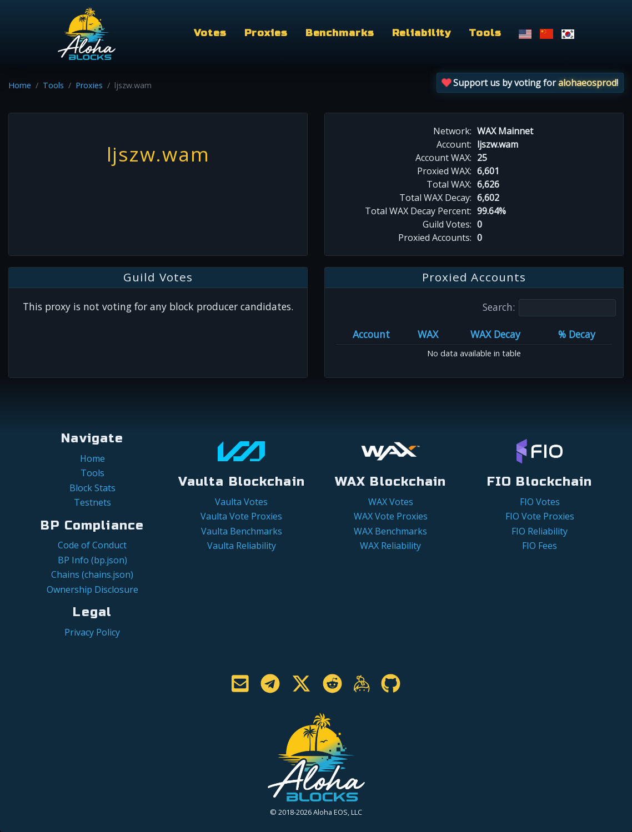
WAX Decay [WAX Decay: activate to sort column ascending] (495, 334)
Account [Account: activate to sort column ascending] (371, 334)
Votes (210, 33)
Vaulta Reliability (241, 545)
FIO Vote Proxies (539, 516)
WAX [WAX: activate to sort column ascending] (428, 334)
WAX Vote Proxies (391, 516)
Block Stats (92, 488)
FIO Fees (539, 545)
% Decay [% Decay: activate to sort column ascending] (576, 334)
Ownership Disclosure (92, 589)
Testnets (92, 502)
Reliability (422, 33)
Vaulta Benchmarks (241, 531)
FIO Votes (540, 502)
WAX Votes (390, 502)
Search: (549, 307)
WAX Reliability (390, 545)
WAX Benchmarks (390, 531)
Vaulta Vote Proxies (241, 516)
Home (19, 85)
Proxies (266, 33)
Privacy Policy (92, 632)
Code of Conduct (92, 545)
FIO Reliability (539, 531)
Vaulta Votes (241, 502)
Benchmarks (339, 33)
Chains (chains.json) (92, 574)
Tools (485, 33)
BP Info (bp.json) (92, 560)
